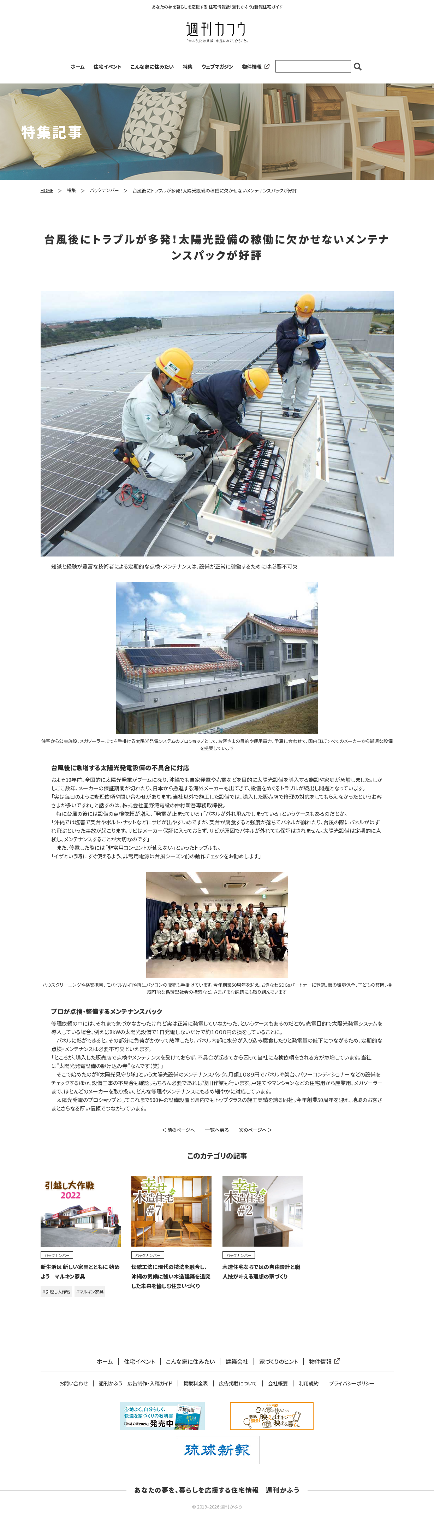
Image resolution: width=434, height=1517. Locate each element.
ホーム (78, 66)
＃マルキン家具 (89, 1291)
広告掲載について (238, 1383)
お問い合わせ (73, 1383)
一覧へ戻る (217, 1129)
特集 (187, 66)
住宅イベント (108, 66)
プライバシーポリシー (352, 1383)
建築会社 (237, 1361)
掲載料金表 (195, 1383)
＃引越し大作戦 (56, 1291)
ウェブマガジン (217, 66)
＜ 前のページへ (178, 1129)
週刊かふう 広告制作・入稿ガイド (135, 1383)
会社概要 (278, 1383)
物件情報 (254, 66)
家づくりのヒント (278, 1361)
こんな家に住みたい (152, 66)
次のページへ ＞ (255, 1129)
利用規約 (309, 1383)
